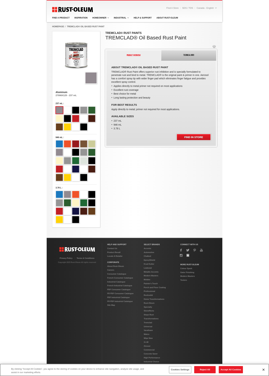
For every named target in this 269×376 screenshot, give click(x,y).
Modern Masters (151, 276)
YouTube (201, 250)
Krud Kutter (149, 264)
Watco (146, 334)
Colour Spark (186, 268)
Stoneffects (149, 311)
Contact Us (112, 248)
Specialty (148, 307)
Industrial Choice (151, 362)
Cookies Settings (180, 369)
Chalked (147, 256)
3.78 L (58, 188)
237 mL (59, 103)
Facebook (181, 250)
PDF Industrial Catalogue (118, 297)
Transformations (151, 319)
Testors (183, 280)
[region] (134, 370)
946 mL (59, 137)
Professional (149, 291)
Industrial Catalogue (116, 282)
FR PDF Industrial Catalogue (120, 301)
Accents (147, 248)
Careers (110, 270)
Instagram (181, 255)
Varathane (148, 330)
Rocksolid (148, 295)
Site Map (111, 305)
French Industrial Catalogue (119, 286)
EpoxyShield (149, 260)
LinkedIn (188, 255)
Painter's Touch (151, 283)
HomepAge (58, 26)
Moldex (147, 280)
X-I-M (146, 342)
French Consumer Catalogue (120, 278)
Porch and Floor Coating (155, 287)
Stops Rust (149, 315)
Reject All (205, 369)
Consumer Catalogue (116, 274)
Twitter (188, 250)
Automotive (149, 252)
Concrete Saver (151, 354)
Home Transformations (154, 299)
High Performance (152, 358)
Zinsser (147, 346)
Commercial (149, 350)
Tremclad (148, 323)
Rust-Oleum (149, 303)
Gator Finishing (187, 272)
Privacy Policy (66, 258)
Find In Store (193, 137)
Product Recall (113, 252)
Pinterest (195, 250)
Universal (148, 326)
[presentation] (133, 55)
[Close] (263, 369)
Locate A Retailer (114, 256)
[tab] (133, 55)
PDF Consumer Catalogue (119, 289)
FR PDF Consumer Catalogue (120, 293)
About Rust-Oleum (115, 266)
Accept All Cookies (231, 369)
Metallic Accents (151, 272)
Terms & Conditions (86, 258)
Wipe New (148, 338)
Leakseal (148, 268)
